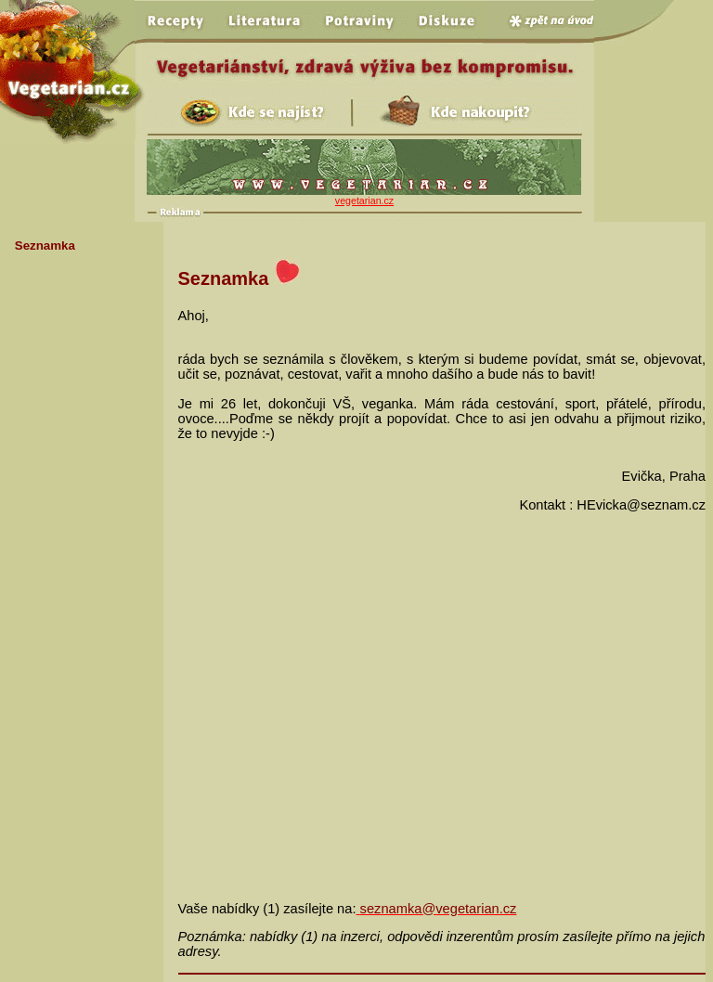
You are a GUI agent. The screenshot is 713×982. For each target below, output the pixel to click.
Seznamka (45, 245)
